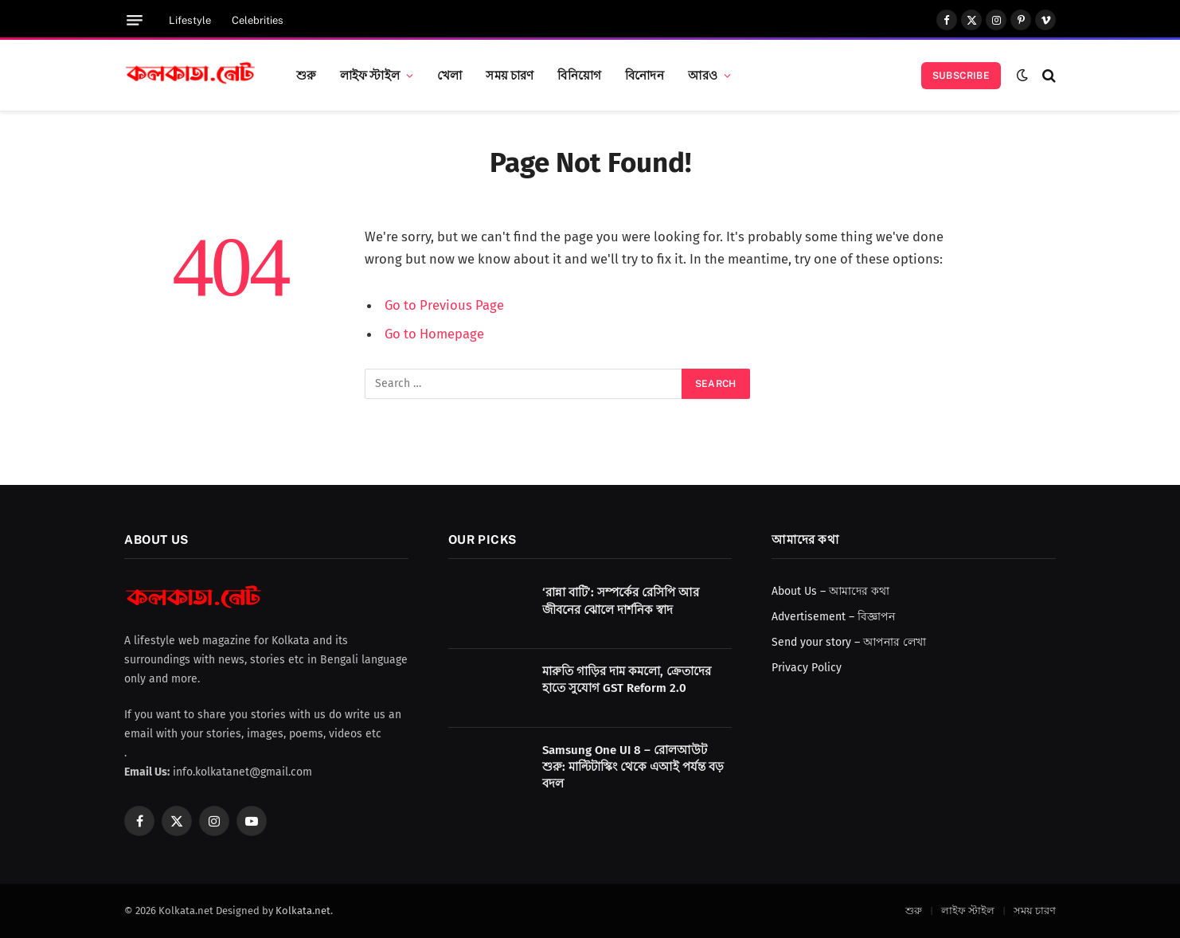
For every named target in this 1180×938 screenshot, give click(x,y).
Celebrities (257, 20)
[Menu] (135, 20)
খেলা (449, 75)
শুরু (306, 75)
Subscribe (961, 75)
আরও (702, 75)
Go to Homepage (434, 334)
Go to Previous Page (444, 305)
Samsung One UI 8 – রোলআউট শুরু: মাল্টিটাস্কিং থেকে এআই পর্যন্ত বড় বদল (633, 767)
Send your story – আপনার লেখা (849, 642)
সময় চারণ (509, 75)
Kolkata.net (302, 911)
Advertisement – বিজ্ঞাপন (833, 616)
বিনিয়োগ (579, 75)
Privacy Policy (807, 667)
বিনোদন (644, 75)
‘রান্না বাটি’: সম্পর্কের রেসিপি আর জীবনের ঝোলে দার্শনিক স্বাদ (620, 600)
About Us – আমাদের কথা (830, 591)
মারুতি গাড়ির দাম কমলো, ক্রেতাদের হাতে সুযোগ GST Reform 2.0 (626, 679)
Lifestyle (190, 20)
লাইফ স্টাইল (370, 75)
